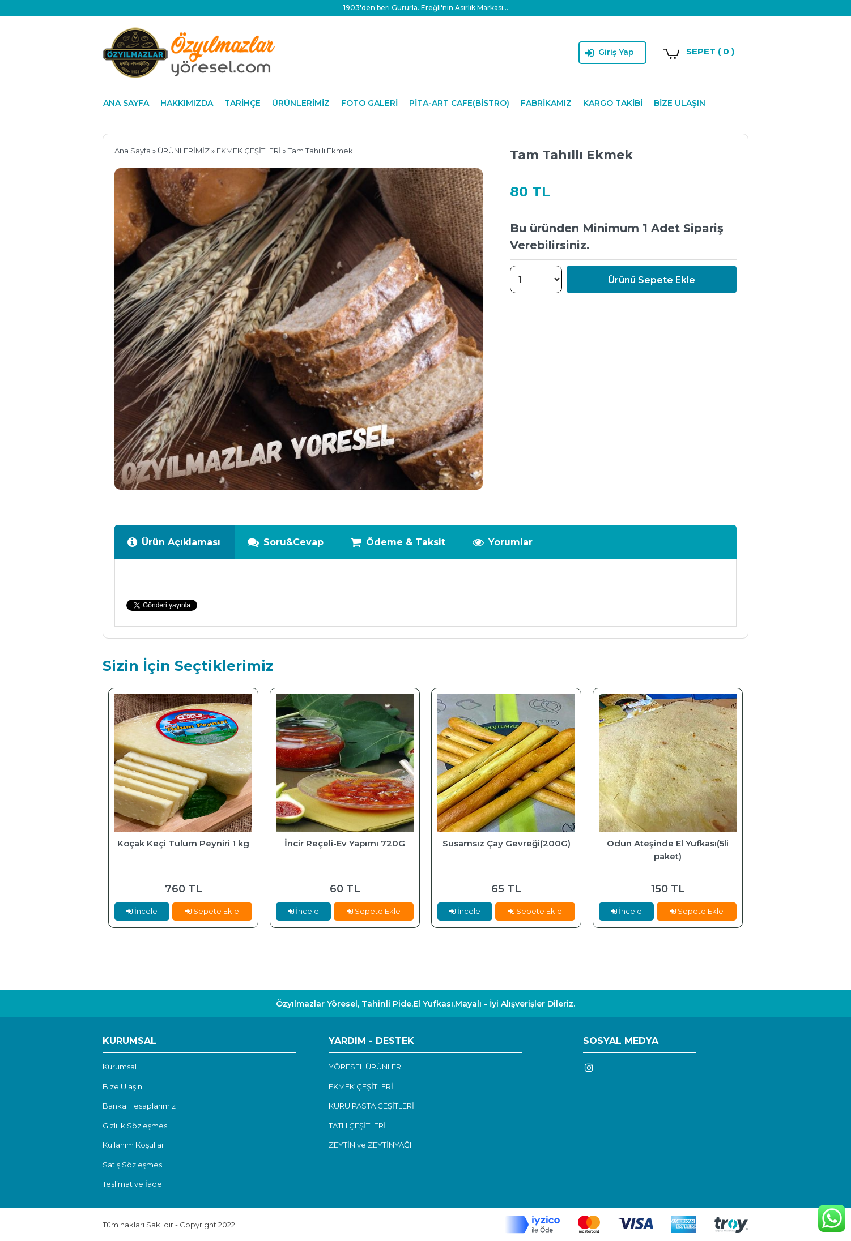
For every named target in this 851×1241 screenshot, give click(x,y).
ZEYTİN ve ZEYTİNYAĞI (370, 1144)
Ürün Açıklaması (173, 542)
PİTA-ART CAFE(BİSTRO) (459, 103)
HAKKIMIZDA (186, 103)
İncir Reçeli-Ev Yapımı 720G (344, 843)
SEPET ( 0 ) (710, 51)
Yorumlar (502, 542)
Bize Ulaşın (122, 1086)
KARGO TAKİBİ (612, 103)
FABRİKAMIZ (546, 103)
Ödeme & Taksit (397, 542)
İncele (142, 910)
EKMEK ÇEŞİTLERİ (248, 150)
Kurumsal (120, 1066)
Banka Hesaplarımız (139, 1105)
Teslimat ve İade (132, 1183)
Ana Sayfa (132, 150)
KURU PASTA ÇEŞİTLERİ (371, 1105)
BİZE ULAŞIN (679, 103)
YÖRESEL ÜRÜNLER (365, 1066)
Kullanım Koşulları (134, 1144)
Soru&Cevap (285, 542)
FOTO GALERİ (369, 103)
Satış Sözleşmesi (133, 1164)
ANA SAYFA (126, 103)
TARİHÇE (242, 103)
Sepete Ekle (212, 910)
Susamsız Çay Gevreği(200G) (506, 843)
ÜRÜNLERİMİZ (301, 103)
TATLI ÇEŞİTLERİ (357, 1125)
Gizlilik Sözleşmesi (136, 1125)
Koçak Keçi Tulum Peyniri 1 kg (183, 843)
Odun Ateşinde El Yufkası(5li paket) (668, 850)
